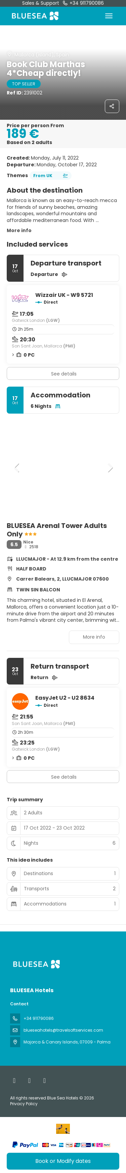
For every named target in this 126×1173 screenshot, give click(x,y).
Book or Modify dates (63, 1161)
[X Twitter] (29, 1080)
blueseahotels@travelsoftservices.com (63, 1030)
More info (19, 230)
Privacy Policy (24, 1104)
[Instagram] (44, 1080)
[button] (17, 467)
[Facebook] (14, 1080)
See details (64, 373)
